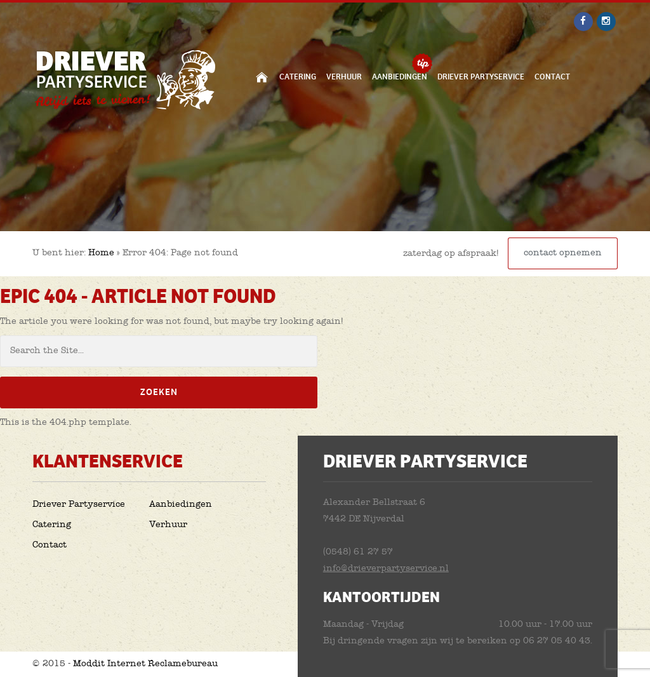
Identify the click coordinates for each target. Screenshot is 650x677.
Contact (552, 77)
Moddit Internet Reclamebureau (145, 664)
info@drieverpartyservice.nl (386, 569)
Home (261, 77)
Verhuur (344, 77)
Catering (297, 77)
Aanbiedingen (399, 77)
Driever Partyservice (480, 77)
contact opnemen (563, 253)
